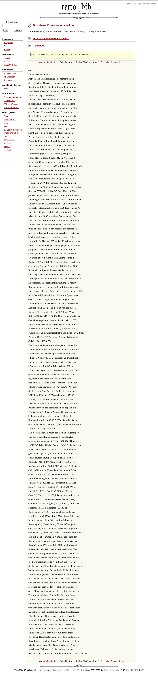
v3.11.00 (75, 670)
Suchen (7, 46)
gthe (5, 126)
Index (6, 89)
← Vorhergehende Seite (47, 62)
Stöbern (7, 49)
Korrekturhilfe (9, 101)
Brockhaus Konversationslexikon (53, 25)
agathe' (7, 147)
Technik (7, 58)
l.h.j (5, 136)
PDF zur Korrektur (11, 108)
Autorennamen (10, 73)
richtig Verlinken (10, 65)
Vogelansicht (9, 140)
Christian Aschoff (113, 670)
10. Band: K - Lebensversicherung (51, 38)
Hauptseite (8, 43)
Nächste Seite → (118, 62)
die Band (7, 143)
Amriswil (7, 150)
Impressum (131, 4)
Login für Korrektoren (147, 4)
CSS (142, 670)
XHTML (135, 670)
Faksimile (105, 62)
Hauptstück (39, 46)
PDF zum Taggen (11, 104)
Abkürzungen (9, 77)
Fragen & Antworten (12, 97)
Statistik (7, 61)
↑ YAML (66, 670)
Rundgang (8, 80)
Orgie (6, 116)
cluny (6, 123)
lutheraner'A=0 (10, 119)
